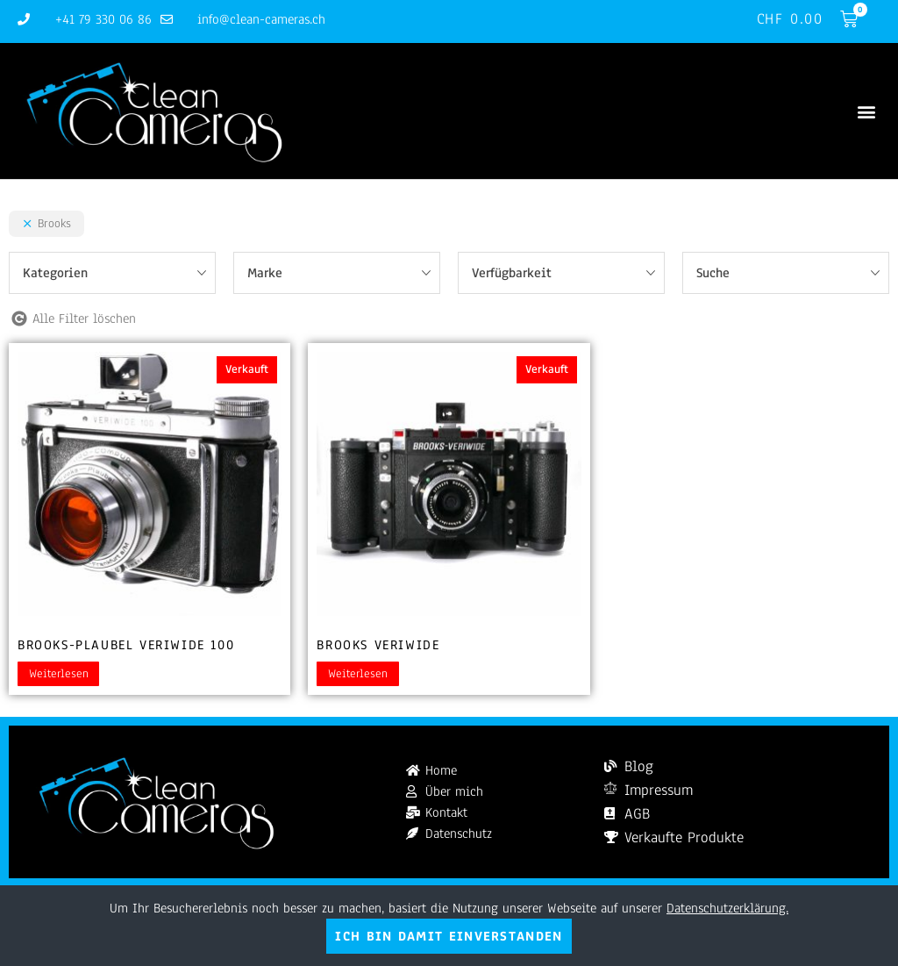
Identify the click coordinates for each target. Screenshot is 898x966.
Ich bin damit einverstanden (448, 936)
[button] (866, 111)
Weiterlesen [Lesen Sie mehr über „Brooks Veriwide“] (358, 674)
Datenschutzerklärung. (727, 908)
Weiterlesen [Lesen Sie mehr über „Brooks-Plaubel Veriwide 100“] (59, 674)
